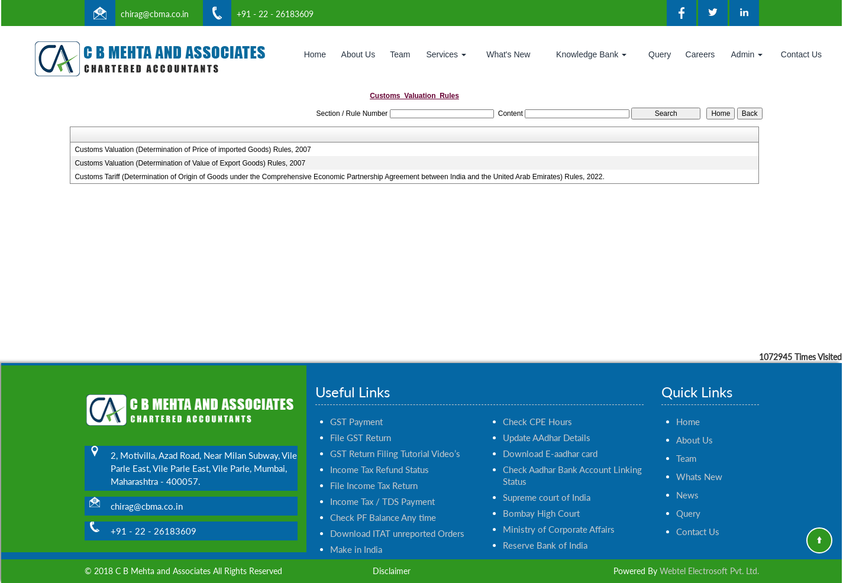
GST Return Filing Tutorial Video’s (395, 443)
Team (400, 54)
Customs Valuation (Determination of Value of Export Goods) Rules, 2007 (190, 163)
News (687, 484)
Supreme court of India (546, 486)
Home (315, 54)
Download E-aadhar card (550, 443)
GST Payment (356, 411)
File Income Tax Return (374, 474)
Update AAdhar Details (546, 427)
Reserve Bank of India (545, 534)
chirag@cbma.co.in (155, 14)
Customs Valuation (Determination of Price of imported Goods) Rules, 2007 (193, 149)
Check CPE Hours (537, 411)
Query (659, 54)
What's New (508, 54)
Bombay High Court (541, 502)
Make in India (356, 538)
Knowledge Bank (591, 54)
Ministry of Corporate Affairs (559, 518)
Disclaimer (392, 571)
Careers (700, 54)
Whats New (699, 466)
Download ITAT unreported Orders (397, 522)
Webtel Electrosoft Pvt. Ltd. (709, 571)
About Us (358, 54)
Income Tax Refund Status (379, 459)
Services (446, 54)
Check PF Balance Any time (383, 506)
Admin (747, 54)
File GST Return (360, 427)
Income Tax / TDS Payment (382, 490)
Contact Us (801, 54)
